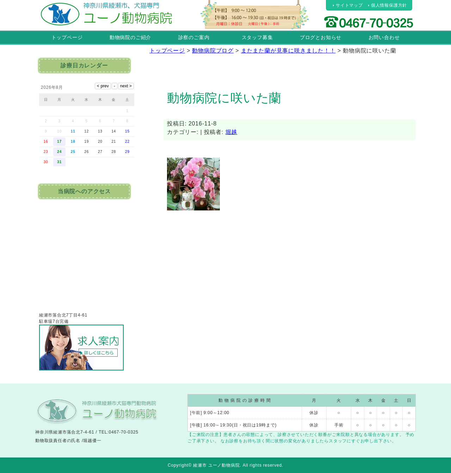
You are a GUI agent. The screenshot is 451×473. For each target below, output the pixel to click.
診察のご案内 (194, 37)
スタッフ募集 (257, 37)
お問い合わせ (384, 37)
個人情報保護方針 (389, 5)
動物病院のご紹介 (130, 37)
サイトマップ (349, 5)
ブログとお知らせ (320, 37)
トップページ (67, 37)
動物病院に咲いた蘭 (224, 98)
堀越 (231, 132)
